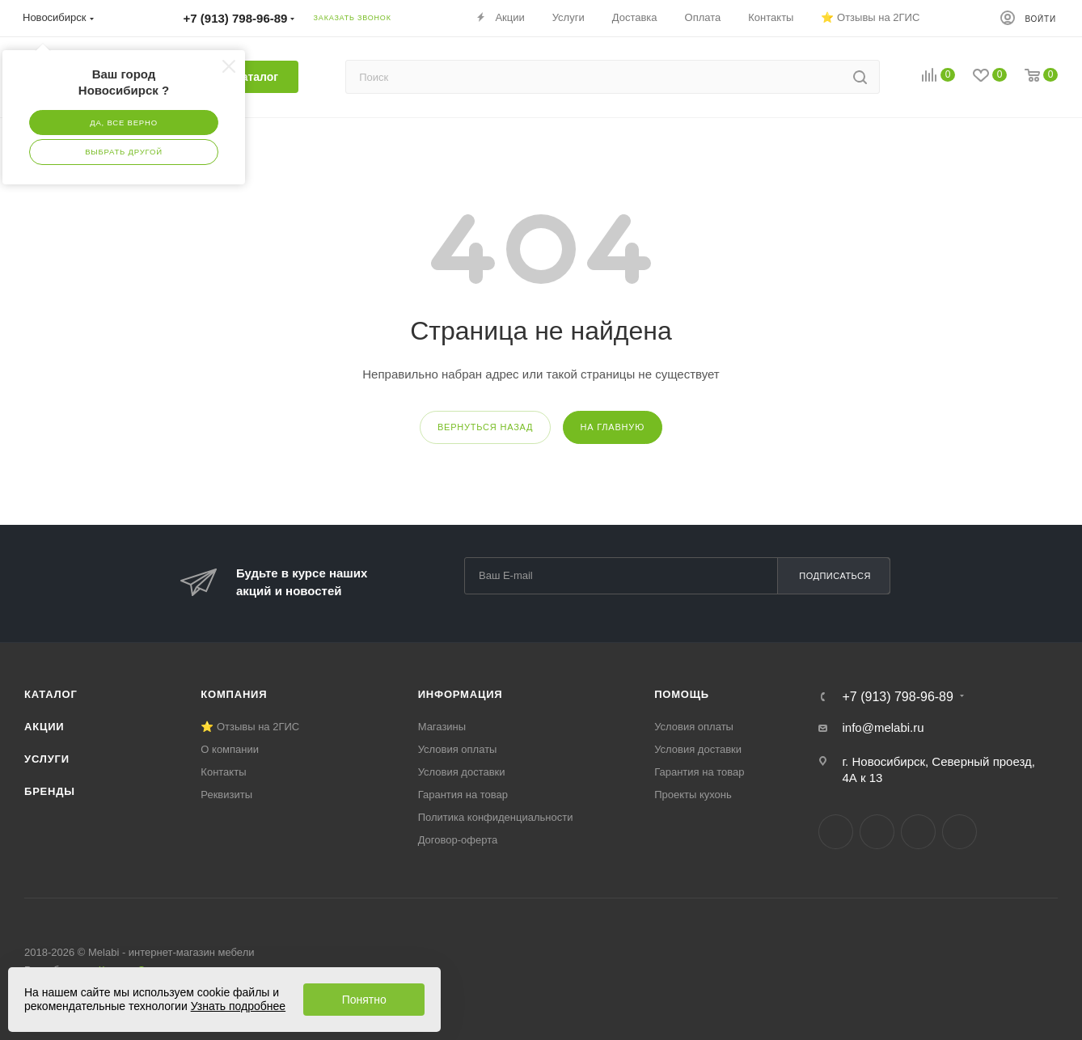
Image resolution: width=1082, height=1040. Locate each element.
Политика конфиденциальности (495, 817)
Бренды (49, 791)
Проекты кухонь (693, 794)
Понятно (364, 999)
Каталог (51, 694)
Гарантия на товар (463, 794)
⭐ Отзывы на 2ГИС (250, 727)
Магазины (442, 727)
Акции (44, 727)
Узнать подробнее (238, 1006)
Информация (460, 694)
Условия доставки (461, 772)
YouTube (918, 831)
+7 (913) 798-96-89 (897, 697)
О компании (230, 749)
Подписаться (835, 576)
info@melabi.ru (883, 727)
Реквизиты (226, 794)
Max (959, 831)
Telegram (877, 831)
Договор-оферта (458, 840)
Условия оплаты (457, 749)
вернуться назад (485, 427)
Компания (234, 694)
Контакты (223, 772)
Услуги (47, 759)
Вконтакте (835, 831)
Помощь (681, 694)
